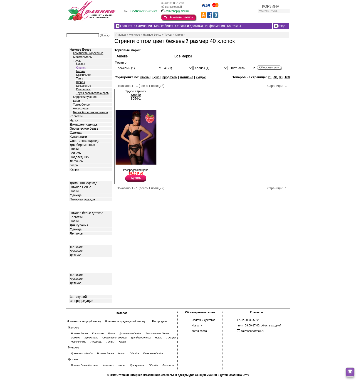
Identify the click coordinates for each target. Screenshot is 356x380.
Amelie (122, 56)
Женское (76, 247)
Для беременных (82, 145)
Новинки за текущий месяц (84, 321)
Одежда (76, 132)
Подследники (79, 157)
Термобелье (81, 104)
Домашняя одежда (83, 124)
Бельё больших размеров (90, 112)
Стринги (81, 67)
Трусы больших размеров (92, 93)
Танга (79, 78)
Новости (197, 325)
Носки (74, 149)
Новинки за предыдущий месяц (125, 321)
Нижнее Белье (80, 49)
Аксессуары (81, 108)
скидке (201, 77)
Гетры (74, 165)
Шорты (80, 82)
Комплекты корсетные (88, 53)
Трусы (77, 60)
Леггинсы (77, 161)
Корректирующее (85, 97)
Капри (74, 169)
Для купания (79, 225)
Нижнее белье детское (86, 213)
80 (281, 77)
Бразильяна (83, 74)
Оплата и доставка (203, 320)
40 (275, 77)
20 (270, 77)
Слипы (80, 64)
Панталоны (83, 89)
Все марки (183, 56)
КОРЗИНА (270, 6)
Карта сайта (199, 331)
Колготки (76, 116)
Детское (76, 206)
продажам (169, 77)
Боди (76, 100)
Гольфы (76, 153)
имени (145, 77)
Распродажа (160, 321)
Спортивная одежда (84, 141)
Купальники (78, 136)
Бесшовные (83, 85)
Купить (136, 178)
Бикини (80, 71)
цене (155, 77)
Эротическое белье (84, 128)
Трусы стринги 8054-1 (135, 94)
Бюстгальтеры (82, 57)
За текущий (78, 297)
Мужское (76, 251)
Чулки (74, 120)
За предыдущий (82, 301)
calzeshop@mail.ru (177, 11)
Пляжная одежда (82, 199)
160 (287, 77)
